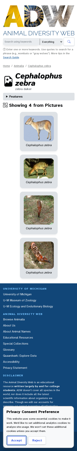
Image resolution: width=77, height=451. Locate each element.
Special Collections (15, 344)
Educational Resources (18, 337)
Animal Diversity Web (39, 33)
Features (16, 96)
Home (6, 65)
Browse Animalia (14, 319)
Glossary (8, 350)
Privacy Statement (15, 368)
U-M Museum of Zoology (19, 300)
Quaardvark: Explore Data (20, 356)
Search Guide (11, 57)
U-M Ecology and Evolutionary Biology (28, 306)
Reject (37, 440)
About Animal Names (17, 331)
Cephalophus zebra (39, 65)
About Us (9, 325)
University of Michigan (17, 294)
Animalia (19, 65)
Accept (16, 440)
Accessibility (11, 362)
